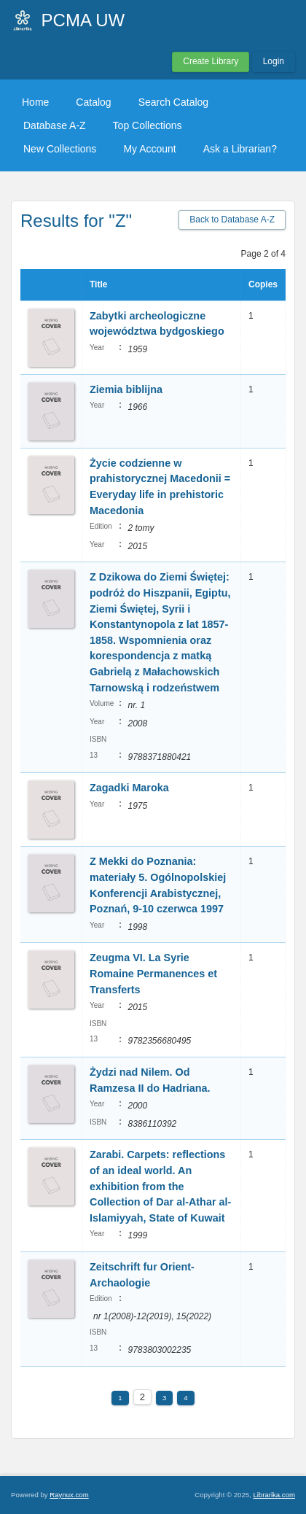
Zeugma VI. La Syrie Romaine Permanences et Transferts (153, 973)
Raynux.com (69, 1495)
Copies (263, 284)
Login (273, 61)
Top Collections (147, 125)
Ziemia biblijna (126, 389)
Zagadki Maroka (129, 787)
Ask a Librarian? (240, 149)
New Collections (59, 149)
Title (98, 284)
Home (35, 102)
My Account (149, 149)
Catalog (93, 102)
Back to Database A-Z (232, 219)
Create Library (210, 61)
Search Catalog (173, 102)
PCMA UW (83, 20)
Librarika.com (274, 1495)
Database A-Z (54, 125)
